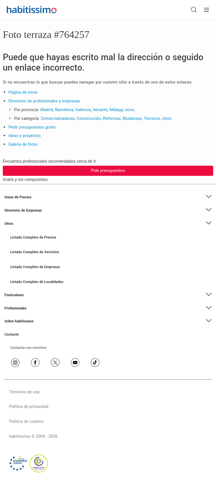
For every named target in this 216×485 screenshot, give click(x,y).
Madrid (46, 110)
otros (130, 110)
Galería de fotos (22, 144)
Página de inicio (23, 92)
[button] (108, 197)
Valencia (83, 110)
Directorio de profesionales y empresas (44, 101)
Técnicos (152, 119)
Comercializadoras (58, 119)
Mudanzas (132, 119)
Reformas (112, 119)
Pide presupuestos (108, 171)
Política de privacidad (28, 407)
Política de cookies (26, 422)
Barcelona (64, 110)
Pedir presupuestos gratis (32, 127)
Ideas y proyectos (24, 136)
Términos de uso (24, 392)
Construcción (89, 119)
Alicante (100, 110)
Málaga (116, 110)
